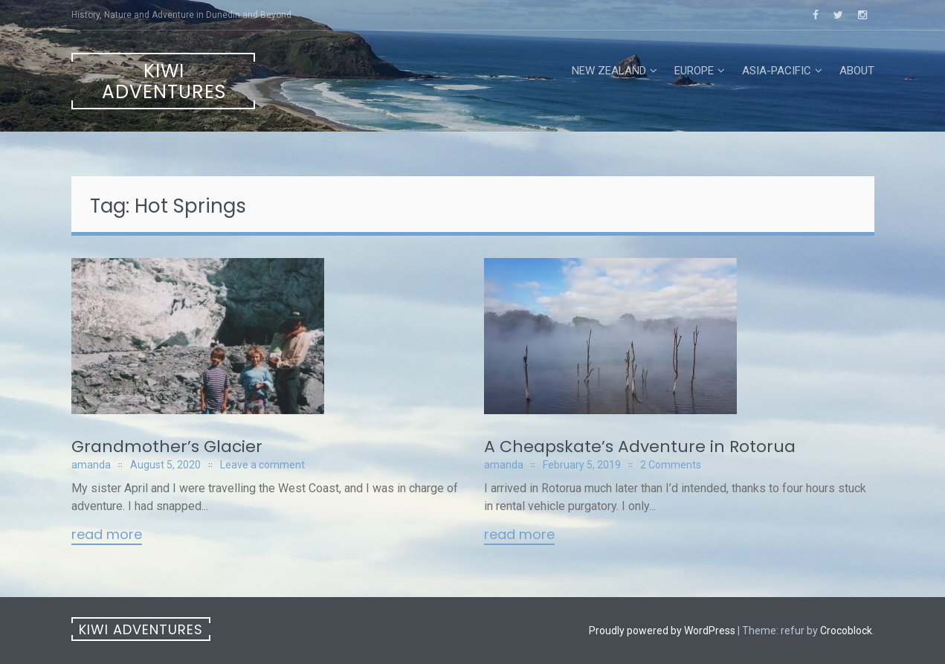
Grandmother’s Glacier (166, 446)
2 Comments (670, 465)
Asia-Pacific (776, 70)
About (856, 70)
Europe (694, 70)
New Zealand (609, 70)
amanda (91, 465)
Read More (106, 535)
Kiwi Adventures (164, 81)
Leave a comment (262, 465)
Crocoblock (846, 630)
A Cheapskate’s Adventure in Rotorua (640, 446)
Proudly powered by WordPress (662, 630)
